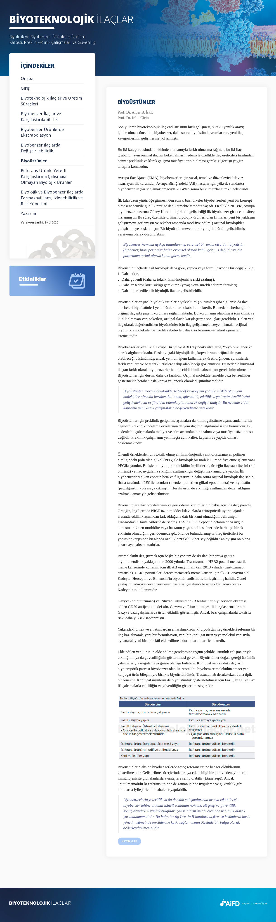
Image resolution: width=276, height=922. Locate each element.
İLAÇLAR (71, 19)
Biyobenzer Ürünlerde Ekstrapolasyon (42, 132)
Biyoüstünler (34, 160)
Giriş (25, 88)
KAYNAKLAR (129, 841)
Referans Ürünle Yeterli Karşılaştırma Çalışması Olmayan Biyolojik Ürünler (46, 176)
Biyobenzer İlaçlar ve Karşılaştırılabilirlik (41, 116)
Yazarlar (29, 213)
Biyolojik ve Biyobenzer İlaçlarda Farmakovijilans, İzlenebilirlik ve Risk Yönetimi (52, 197)
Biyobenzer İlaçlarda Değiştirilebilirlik (40, 148)
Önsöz (27, 78)
